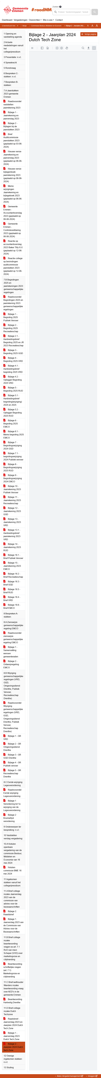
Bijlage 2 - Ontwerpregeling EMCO (11, 664)
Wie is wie (47, 20)
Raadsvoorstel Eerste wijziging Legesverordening (12, 793)
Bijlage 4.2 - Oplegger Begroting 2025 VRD (12, 380)
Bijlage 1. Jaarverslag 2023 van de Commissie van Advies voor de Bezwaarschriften (13, 925)
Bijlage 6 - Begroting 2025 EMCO (10, 423)
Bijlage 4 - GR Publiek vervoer (12, 764)
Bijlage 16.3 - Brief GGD (11, 583)
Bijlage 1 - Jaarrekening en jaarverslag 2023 (11, 115)
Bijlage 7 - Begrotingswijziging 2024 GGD (12, 445)
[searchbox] (71, 12)
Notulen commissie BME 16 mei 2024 (12, 870)
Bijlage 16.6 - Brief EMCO (11, 606)
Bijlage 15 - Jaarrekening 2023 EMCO (12, 566)
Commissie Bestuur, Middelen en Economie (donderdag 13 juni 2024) (56, 26)
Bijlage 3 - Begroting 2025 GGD (13, 351)
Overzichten (34, 20)
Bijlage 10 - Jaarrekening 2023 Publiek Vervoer (12, 489)
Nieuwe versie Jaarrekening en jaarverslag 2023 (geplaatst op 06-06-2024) (12, 157)
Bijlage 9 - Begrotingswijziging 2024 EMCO (12, 478)
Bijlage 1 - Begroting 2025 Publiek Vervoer (10, 317)
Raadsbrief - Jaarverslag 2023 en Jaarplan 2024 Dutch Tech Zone (13, 1023)
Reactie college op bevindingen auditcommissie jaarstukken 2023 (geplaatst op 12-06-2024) (12, 266)
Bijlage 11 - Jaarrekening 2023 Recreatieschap (12, 500)
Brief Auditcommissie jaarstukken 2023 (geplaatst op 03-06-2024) (12, 140)
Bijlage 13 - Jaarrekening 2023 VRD (12, 522)
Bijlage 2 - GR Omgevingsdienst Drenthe (12, 747)
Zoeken (55, 7)
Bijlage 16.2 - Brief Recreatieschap (13, 575)
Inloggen (92, 1076)
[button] (94, 12)
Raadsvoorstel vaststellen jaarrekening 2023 (12, 104)
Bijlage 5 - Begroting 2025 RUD (13, 389)
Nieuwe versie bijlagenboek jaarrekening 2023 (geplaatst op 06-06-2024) (12, 175)
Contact (59, 20)
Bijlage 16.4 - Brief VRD (11, 598)
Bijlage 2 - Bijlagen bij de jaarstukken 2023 (11, 126)
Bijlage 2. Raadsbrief (10, 913)
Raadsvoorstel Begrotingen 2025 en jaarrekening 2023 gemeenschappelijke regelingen (13, 303)
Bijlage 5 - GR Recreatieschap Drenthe (12, 773)
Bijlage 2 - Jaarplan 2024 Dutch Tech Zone (13, 1047)
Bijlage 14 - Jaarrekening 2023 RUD (12, 547)
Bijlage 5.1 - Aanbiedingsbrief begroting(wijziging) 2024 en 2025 (12, 400)
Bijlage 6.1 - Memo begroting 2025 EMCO (13, 434)
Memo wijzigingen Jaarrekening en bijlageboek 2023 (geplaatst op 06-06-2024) (12, 194)
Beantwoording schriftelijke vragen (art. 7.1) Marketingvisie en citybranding (12, 970)
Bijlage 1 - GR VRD (12, 737)
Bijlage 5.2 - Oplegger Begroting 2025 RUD (12, 412)
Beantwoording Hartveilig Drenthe (12, 1001)
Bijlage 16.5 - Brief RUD (11, 591)
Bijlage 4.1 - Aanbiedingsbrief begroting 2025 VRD (13, 369)
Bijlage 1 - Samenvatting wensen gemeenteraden (10, 652)
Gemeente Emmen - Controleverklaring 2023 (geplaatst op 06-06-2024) (12, 230)
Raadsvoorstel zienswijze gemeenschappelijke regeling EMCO (13, 638)
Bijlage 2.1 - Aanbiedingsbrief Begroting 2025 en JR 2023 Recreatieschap (13, 341)
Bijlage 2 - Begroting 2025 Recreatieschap (10, 328)
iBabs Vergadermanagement (69, 1076)
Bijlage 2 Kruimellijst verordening (9, 818)
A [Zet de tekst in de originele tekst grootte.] (88, 26)
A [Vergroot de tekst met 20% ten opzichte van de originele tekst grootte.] (92, 25)
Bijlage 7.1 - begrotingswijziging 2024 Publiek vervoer (13, 456)
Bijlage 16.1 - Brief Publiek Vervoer (13, 556)
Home (19, 26)
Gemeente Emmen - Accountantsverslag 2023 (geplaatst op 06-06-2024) (12, 212)
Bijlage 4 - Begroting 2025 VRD (13, 359)
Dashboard (7, 20)
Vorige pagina (89, 34)
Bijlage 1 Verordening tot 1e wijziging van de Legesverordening (12, 805)
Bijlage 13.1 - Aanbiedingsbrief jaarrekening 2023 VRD (11, 535)
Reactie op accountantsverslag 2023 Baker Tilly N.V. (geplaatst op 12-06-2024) (13, 247)
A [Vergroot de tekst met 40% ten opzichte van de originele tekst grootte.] (97, 25)
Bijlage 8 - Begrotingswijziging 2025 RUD (12, 467)
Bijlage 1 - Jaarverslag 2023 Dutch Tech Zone (11, 1036)
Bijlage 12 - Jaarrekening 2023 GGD (12, 511)
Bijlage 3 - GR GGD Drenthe (12, 756)
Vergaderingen (20, 20)
